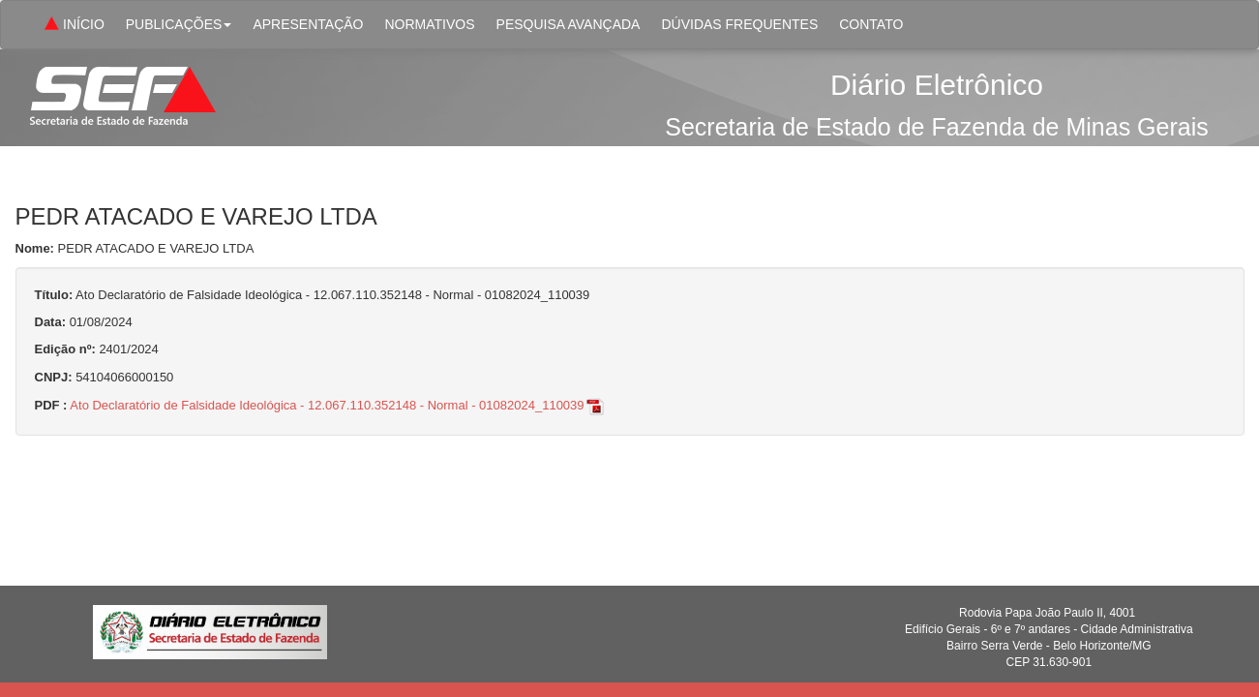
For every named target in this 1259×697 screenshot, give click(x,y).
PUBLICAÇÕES (179, 24)
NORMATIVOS (429, 24)
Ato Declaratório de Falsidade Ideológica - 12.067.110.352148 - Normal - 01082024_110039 (337, 405)
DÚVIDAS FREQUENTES (739, 24)
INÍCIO (73, 25)
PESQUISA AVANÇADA (568, 24)
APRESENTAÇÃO (308, 24)
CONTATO (871, 24)
